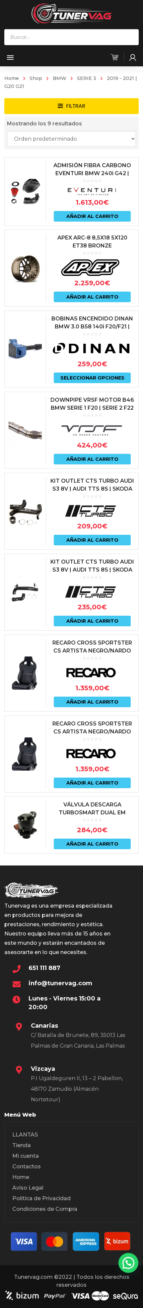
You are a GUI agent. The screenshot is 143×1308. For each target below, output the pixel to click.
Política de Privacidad (41, 1198)
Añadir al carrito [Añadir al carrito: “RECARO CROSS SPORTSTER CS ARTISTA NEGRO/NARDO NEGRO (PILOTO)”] (92, 783)
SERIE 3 (86, 78)
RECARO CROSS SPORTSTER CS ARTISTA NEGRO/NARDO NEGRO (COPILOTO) (92, 651)
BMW (59, 78)
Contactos (26, 1166)
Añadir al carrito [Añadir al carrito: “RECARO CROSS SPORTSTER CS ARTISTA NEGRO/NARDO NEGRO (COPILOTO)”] (92, 702)
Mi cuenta (25, 1156)
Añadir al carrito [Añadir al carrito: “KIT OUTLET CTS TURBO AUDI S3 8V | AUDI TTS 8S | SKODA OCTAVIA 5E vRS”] (92, 540)
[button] (128, 1263)
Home (11, 78)
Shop (36, 78)
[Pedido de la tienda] (71, 139)
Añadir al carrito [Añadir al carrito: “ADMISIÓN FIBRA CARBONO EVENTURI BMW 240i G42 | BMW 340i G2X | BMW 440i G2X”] (92, 216)
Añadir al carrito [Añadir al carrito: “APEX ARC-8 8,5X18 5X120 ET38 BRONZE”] (92, 297)
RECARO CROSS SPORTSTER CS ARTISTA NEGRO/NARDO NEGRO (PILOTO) (92, 732)
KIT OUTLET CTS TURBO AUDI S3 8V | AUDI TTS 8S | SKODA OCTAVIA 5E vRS (92, 489)
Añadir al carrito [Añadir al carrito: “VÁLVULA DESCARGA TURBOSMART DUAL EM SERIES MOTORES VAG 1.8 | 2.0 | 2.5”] (92, 844)
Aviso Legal (27, 1188)
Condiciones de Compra (44, 1209)
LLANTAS (25, 1135)
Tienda (21, 1145)
